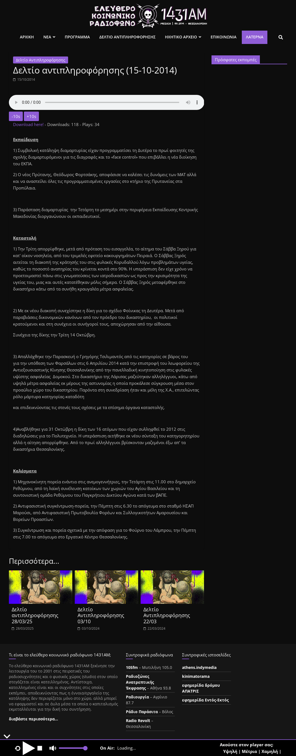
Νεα (47, 37)
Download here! (29, 124)
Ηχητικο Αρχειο (181, 37)
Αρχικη (27, 37)
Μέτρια (249, 751)
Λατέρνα (254, 37)
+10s (31, 116)
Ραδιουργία (137, 697)
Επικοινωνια (224, 37)
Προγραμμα (77, 37)
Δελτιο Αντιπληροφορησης (127, 37)
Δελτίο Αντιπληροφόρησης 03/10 (101, 615)
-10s (16, 116)
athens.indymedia (199, 667)
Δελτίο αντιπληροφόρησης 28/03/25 (35, 615)
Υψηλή (230, 751)
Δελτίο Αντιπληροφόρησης (40, 60)
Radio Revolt (138, 720)
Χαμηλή (270, 751)
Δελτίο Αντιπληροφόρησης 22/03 (166, 615)
